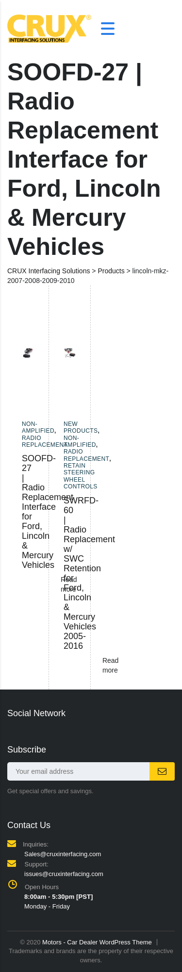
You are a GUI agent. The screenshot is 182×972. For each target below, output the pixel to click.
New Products (81, 427)
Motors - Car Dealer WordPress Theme (97, 942)
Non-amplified (38, 427)
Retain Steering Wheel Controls (81, 476)
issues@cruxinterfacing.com (63, 874)
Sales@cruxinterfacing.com (62, 854)
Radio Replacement (44, 441)
